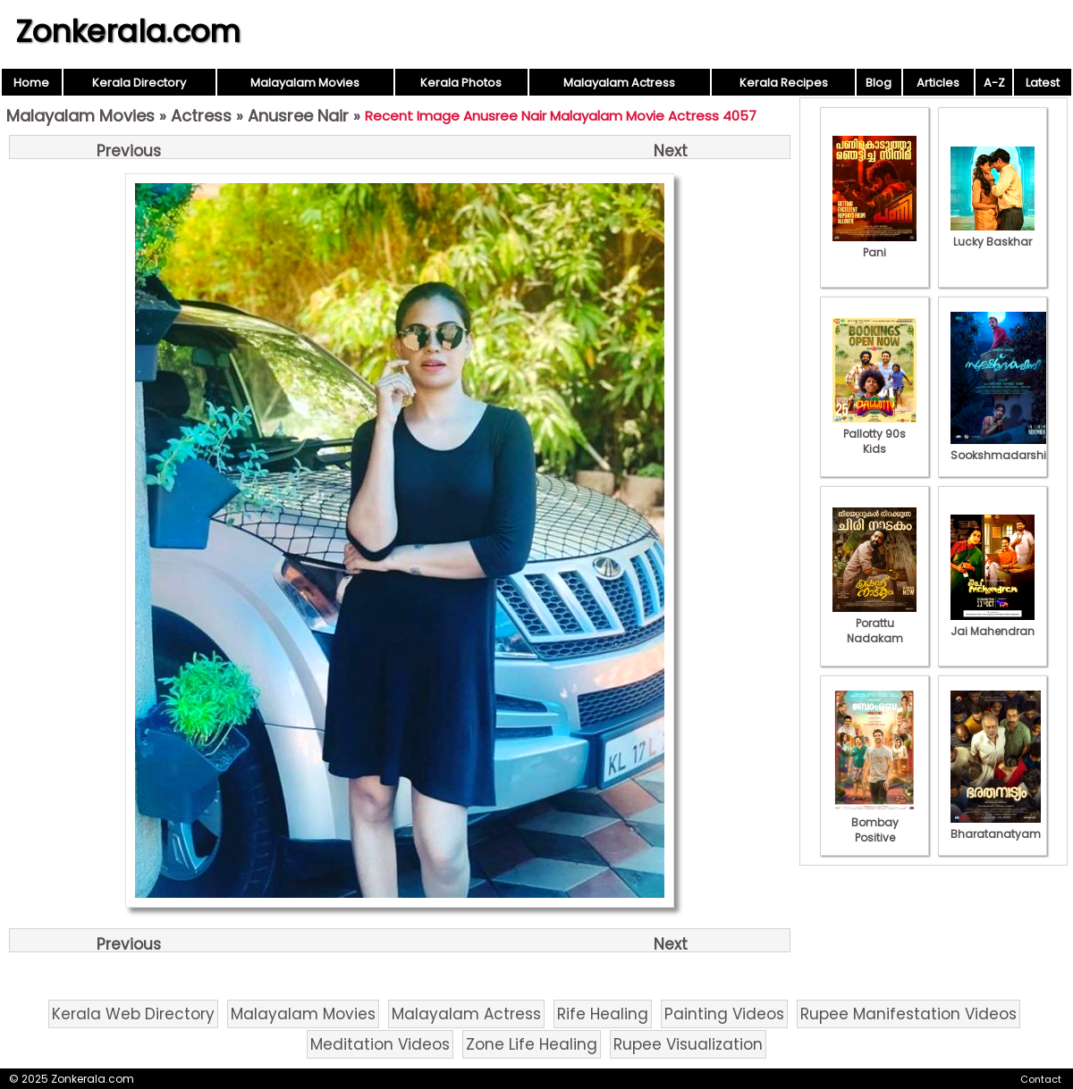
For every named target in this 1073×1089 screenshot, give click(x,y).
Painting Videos (724, 1014)
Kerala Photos (461, 82)
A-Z (994, 82)
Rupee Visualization (688, 1044)
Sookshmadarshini (1003, 447)
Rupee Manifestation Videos (908, 1014)
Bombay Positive (874, 822)
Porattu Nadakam (874, 623)
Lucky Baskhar (992, 234)
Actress (201, 116)
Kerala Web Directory (133, 1014)
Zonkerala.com (128, 31)
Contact (1040, 1079)
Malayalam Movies (304, 82)
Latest (1043, 82)
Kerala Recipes (783, 82)
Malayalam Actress (619, 82)
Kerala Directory (139, 82)
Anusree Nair (298, 116)
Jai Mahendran (992, 623)
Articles (938, 82)
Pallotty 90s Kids (874, 434)
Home (31, 82)
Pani (874, 245)
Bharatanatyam (995, 826)
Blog (878, 82)
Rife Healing (602, 1014)
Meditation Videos (380, 1044)
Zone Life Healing (531, 1044)
